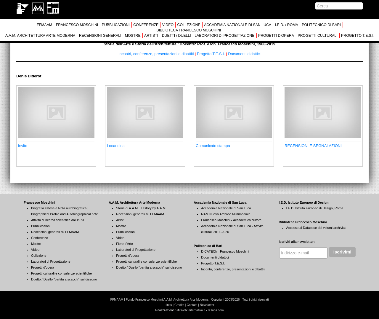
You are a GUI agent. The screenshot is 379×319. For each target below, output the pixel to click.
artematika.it (196, 310)
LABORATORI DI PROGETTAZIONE (224, 36)
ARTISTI (151, 36)
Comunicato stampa (213, 145)
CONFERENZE (145, 25)
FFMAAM (44, 25)
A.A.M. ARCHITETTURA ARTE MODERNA (40, 36)
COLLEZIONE (188, 25)
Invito (22, 145)
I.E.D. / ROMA (286, 25)
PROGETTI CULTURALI (317, 36)
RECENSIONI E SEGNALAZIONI (313, 145)
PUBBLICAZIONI (116, 25)
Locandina (116, 145)
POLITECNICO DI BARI (321, 25)
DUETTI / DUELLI (176, 36)
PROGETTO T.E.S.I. (357, 36)
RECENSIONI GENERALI (100, 36)
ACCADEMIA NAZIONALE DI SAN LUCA (237, 25)
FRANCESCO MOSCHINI (77, 25)
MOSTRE (133, 36)
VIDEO (168, 25)
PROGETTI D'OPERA (276, 36)
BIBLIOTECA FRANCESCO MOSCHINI (188, 30)
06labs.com (216, 310)
